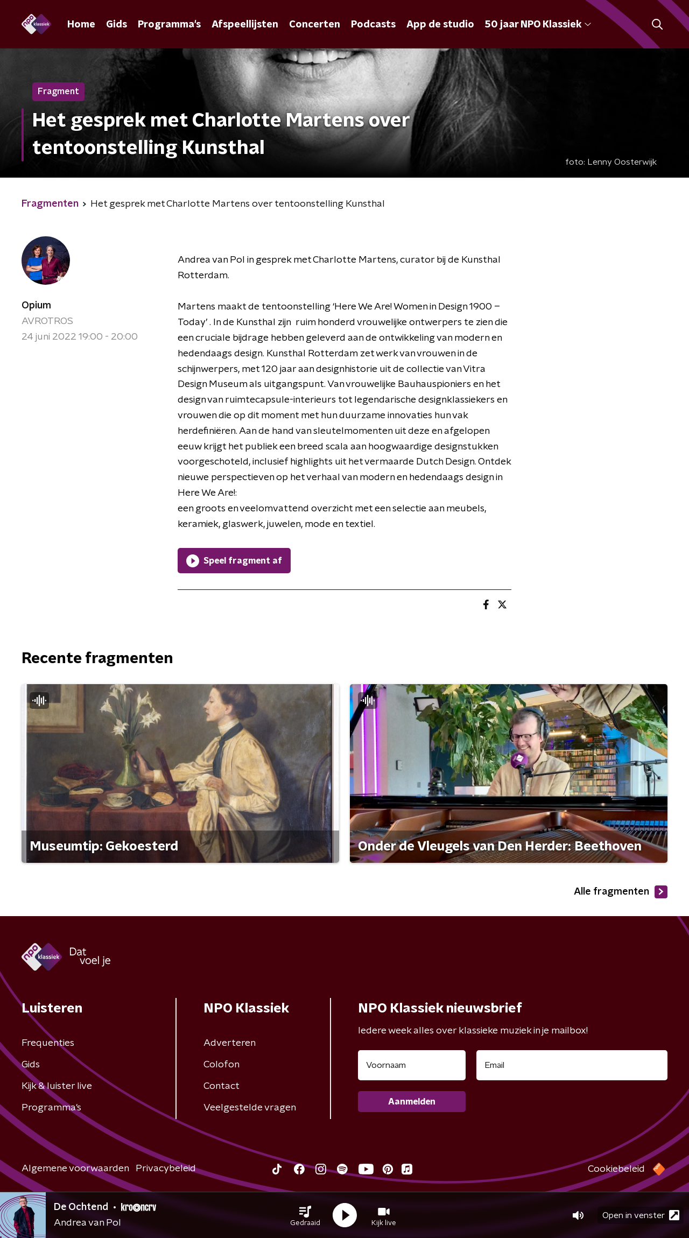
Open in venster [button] (640, 1215)
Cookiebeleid (616, 1169)
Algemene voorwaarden (75, 1168)
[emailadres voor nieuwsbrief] (571, 1065)
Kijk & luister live (57, 1086)
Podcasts (373, 25)
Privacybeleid (166, 1168)
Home (81, 25)
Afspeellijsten (245, 25)
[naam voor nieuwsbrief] (412, 1065)
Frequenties (48, 1043)
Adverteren (229, 1043)
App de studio (440, 25)
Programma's (169, 25)
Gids (116, 25)
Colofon (221, 1065)
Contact (221, 1086)
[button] (305, 1215)
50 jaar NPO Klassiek (538, 25)
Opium (36, 306)
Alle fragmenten (620, 891)
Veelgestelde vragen (249, 1108)
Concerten (314, 25)
